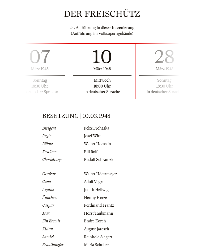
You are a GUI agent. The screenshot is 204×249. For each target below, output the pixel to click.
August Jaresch (96, 229)
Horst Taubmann (98, 213)
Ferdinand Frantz (99, 205)
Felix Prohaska (96, 128)
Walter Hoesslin (97, 144)
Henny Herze (95, 198)
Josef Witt (92, 136)
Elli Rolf (90, 152)
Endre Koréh (95, 221)
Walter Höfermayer (100, 174)
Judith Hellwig (96, 190)
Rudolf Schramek (98, 159)
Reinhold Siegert (98, 237)
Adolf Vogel (94, 182)
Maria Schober (96, 245)
